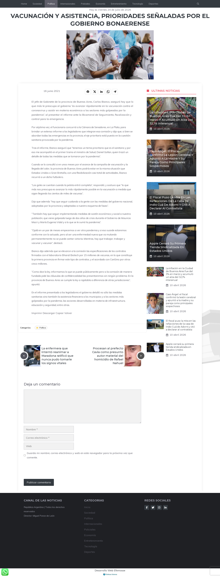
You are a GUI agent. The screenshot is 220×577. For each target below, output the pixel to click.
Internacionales (67, 3)
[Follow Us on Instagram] (159, 507)
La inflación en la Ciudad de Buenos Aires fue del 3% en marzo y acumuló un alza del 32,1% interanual (179, 274)
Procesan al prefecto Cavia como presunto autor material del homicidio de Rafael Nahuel (107, 356)
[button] (198, 4)
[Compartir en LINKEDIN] (101, 92)
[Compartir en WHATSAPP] (108, 92)
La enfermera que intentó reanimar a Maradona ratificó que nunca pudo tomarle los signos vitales (57, 356)
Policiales (85, 3)
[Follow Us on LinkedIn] (165, 507)
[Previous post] (24, 355)
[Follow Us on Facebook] (146, 507)
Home (24, 3)
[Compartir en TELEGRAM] (115, 92)
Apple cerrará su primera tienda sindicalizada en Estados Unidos (168, 247)
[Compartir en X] (94, 92)
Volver (68, 313)
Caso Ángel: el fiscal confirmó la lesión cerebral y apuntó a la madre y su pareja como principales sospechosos (171, 158)
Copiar (60, 313)
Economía (100, 3)
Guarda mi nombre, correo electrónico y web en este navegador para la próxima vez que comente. (80, 455)
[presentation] (45, 470)
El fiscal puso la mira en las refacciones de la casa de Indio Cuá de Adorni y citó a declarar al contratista (181, 325)
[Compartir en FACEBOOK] (88, 92)
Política (51, 3)
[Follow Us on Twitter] (153, 507)
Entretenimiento (119, 3)
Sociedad (37, 3)
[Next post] (141, 355)
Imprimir (37, 313)
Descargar (49, 313)
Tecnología (137, 3)
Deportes (153, 3)
